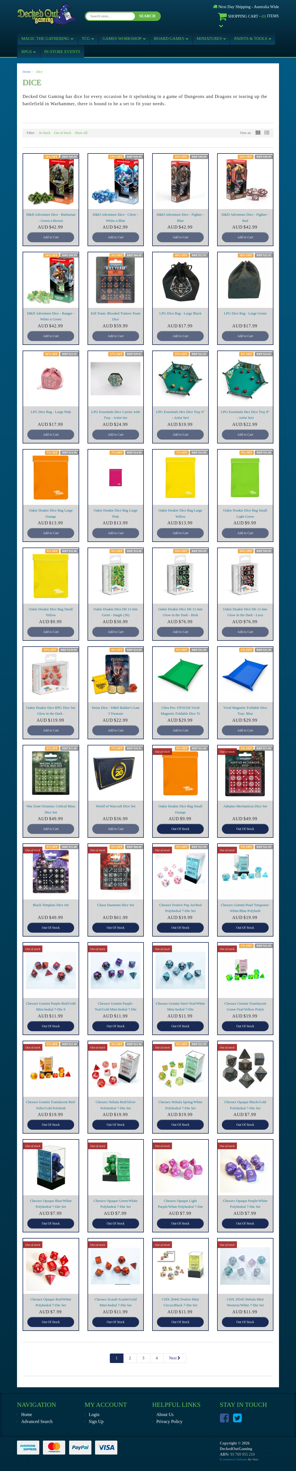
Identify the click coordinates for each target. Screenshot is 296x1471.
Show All (81, 133)
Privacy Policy (169, 1421)
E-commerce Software (234, 1459)
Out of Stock (62, 133)
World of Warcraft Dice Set (115, 806)
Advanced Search (36, 1421)
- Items (248, 16)
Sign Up (96, 1421)
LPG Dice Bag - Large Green (245, 313)
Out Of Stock (180, 829)
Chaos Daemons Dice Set (115, 905)
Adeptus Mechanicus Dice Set (245, 806)
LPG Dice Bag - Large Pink (51, 412)
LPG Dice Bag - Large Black (180, 313)
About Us (165, 1414)
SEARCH (147, 16)
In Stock (44, 133)
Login (94, 1414)
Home (27, 72)
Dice (39, 72)
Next (175, 1358)
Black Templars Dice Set (51, 905)
